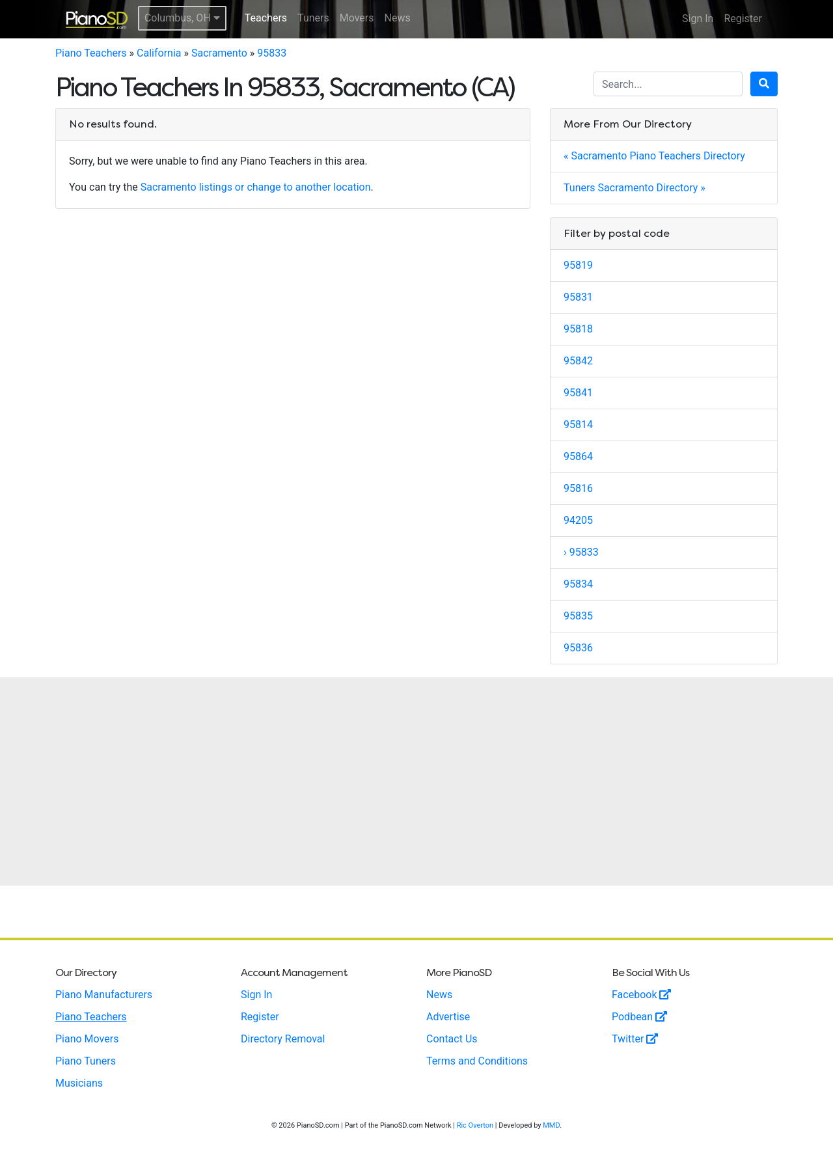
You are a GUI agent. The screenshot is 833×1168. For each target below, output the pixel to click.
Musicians (79, 1083)
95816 (578, 488)
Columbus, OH (182, 18)
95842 (578, 361)
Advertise (448, 1017)
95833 (271, 53)
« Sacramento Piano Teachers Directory (654, 156)
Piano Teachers (91, 53)
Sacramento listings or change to (218, 187)
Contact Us (452, 1039)
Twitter (635, 1039)
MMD (551, 1125)
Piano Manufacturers (103, 994)
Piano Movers (86, 1039)
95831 (578, 297)
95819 (578, 265)
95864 (578, 456)
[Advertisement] (416, 781)
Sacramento (219, 53)
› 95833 (581, 552)
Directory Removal (283, 1039)
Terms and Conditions (477, 1061)
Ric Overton (475, 1125)
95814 (578, 424)
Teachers (266, 18)
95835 (578, 616)
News (398, 18)
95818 (578, 329)
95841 (578, 393)
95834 (578, 584)
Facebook (641, 994)
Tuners (313, 18)
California (159, 53)
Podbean (639, 1017)
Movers (357, 18)
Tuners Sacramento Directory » (634, 188)
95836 (578, 648)
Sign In (697, 18)
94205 (578, 520)
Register (743, 18)
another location (333, 187)
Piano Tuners (85, 1061)
